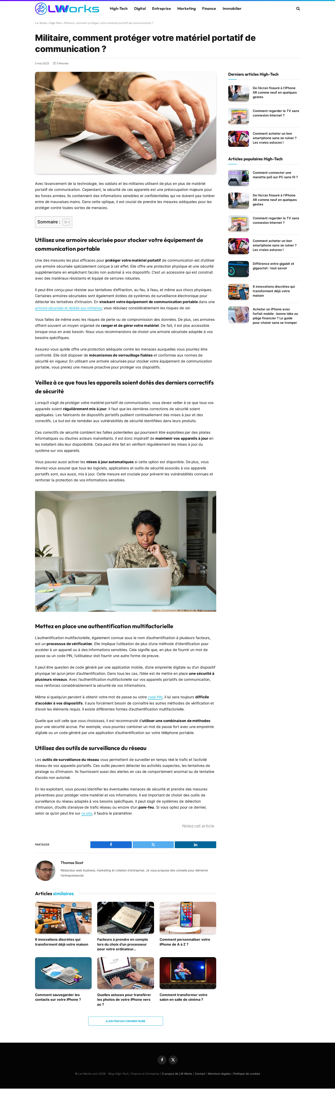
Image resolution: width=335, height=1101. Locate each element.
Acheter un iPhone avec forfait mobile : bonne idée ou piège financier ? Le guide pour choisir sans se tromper (275, 316)
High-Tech (119, 8)
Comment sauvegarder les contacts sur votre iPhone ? (58, 996)
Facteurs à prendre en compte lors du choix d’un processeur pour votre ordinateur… (122, 944)
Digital (140, 8)
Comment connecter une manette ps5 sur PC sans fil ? (275, 175)
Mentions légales (219, 1073)
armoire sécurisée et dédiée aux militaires (70, 308)
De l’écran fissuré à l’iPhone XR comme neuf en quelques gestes (275, 92)
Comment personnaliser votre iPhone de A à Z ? (185, 941)
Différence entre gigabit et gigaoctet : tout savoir (273, 266)
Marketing (186, 8)
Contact (200, 1073)
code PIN (155, 697)
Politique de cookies (246, 1073)
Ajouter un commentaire (125, 1020)
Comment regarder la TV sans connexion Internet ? (276, 113)
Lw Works (41, 23)
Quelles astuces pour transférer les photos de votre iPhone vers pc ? (124, 999)
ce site (87, 813)
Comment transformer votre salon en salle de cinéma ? (183, 996)
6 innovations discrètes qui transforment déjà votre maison (61, 941)
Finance (209, 8)
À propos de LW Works (177, 1073)
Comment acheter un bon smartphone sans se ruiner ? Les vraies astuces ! (275, 137)
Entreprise (161, 8)
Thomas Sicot (72, 862)
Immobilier (232, 8)
